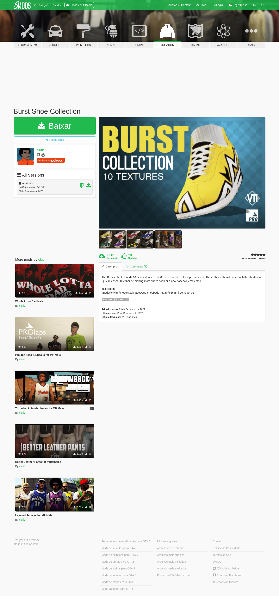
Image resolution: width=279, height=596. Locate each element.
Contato (217, 541)
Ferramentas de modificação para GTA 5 (126, 541)
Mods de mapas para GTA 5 (118, 582)
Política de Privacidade (226, 548)
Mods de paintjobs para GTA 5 (120, 554)
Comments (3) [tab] (136, 266)
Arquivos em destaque (170, 548)
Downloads (112, 258)
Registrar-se (238, 5)
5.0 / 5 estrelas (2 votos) (253, 258)
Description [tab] (110, 266)
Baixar (54, 125)
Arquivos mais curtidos (170, 554)
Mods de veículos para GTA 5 (119, 548)
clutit (40, 150)
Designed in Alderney (27, 540)
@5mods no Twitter (226, 568)
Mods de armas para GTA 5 (118, 561)
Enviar (202, 5)
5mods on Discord (225, 582)
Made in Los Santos (26, 543)
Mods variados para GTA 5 (117, 588)
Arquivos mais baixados (171, 561)
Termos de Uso (222, 554)
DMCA (217, 561)
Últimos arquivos (167, 541)
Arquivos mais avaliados (171, 568)
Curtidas (132, 258)
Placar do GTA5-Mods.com (173, 575)
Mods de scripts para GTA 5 (118, 568)
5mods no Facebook (227, 575)
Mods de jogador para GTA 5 (119, 575)
